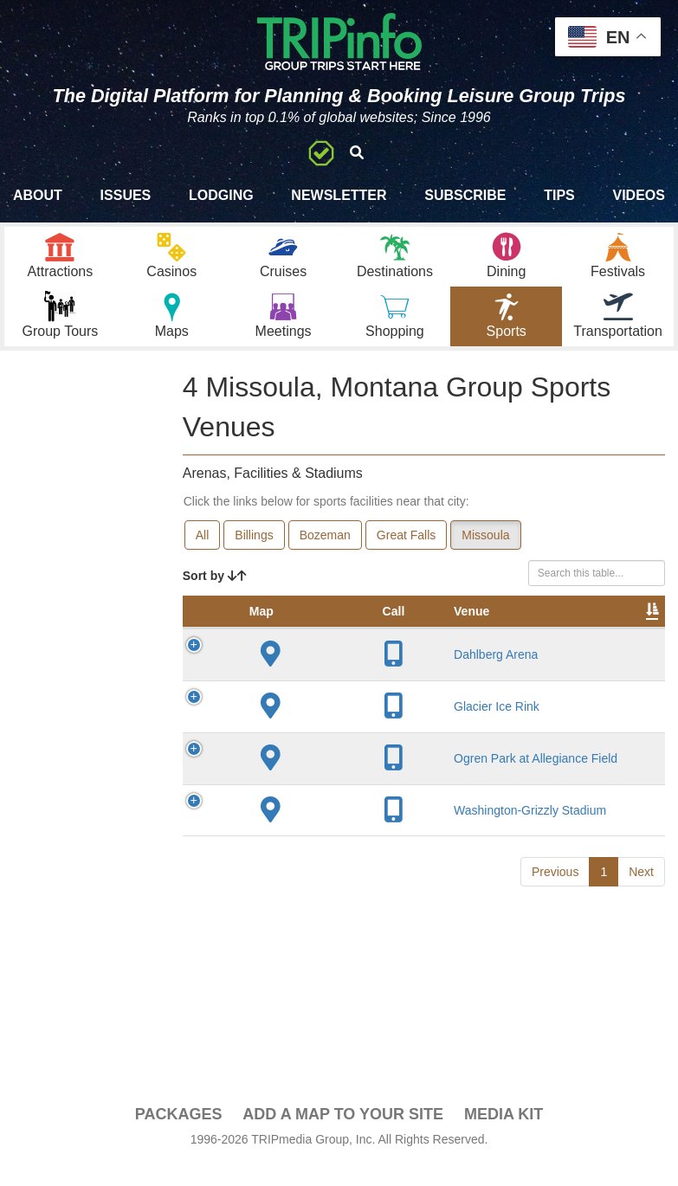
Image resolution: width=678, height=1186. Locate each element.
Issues (126, 195)
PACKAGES (179, 1135)
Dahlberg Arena (338, 693)
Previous (555, 911)
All (203, 557)
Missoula (485, 557)
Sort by (215, 597)
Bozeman (325, 557)
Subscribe (465, 195)
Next (641, 911)
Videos (638, 195)
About (37, 195)
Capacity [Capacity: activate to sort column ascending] (613, 650)
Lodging (221, 195)
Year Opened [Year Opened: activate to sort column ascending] (515, 641)
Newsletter (338, 195)
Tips (559, 195)
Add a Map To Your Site (342, 1135)
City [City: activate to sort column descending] (441, 650)
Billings (254, 557)
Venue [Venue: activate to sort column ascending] (314, 650)
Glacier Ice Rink (339, 745)
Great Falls (406, 557)
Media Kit (503, 1135)
